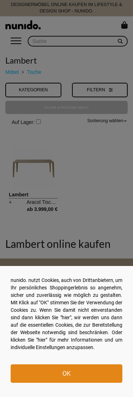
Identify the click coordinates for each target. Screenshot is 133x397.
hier (66, 317)
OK (66, 373)
